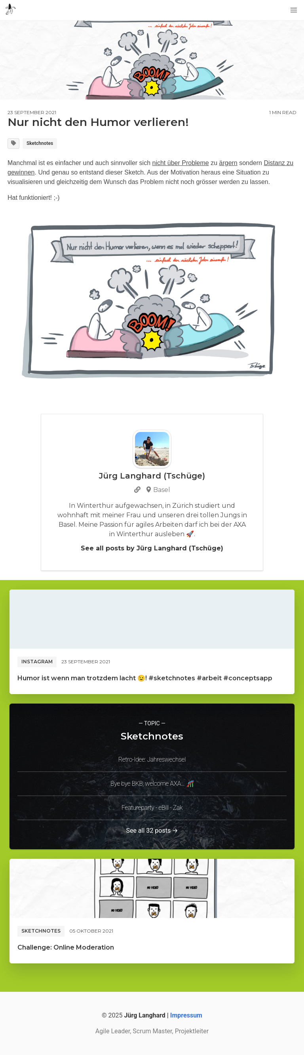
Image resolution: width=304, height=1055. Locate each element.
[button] (293, 10)
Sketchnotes (40, 143)
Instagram (37, 662)
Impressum (186, 1015)
